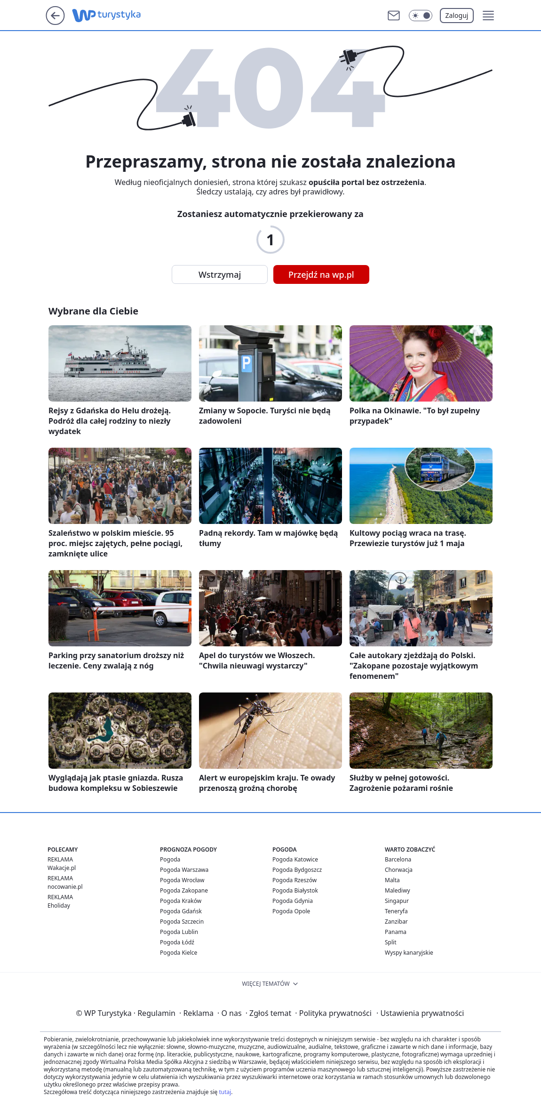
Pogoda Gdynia (292, 901)
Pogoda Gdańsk (181, 911)
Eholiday (59, 906)
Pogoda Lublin (179, 932)
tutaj (225, 1092)
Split (391, 942)
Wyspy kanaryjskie (409, 953)
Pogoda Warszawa (184, 870)
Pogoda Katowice (295, 859)
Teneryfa (396, 911)
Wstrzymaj (220, 274)
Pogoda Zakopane (184, 890)
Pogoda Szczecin (182, 922)
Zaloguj (457, 15)
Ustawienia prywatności (420, 1013)
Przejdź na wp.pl (321, 274)
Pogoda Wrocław (182, 880)
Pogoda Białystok (295, 890)
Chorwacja (399, 870)
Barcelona (398, 859)
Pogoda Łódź (177, 942)
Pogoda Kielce (178, 953)
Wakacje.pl (62, 868)
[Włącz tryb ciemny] (420, 15)
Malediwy (397, 890)
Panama (395, 932)
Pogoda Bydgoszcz (297, 870)
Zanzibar (396, 922)
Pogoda (170, 859)
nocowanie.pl (65, 887)
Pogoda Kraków (180, 901)
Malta (392, 880)
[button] (488, 15)
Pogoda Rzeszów (294, 880)
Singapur (397, 901)
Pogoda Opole (291, 911)
